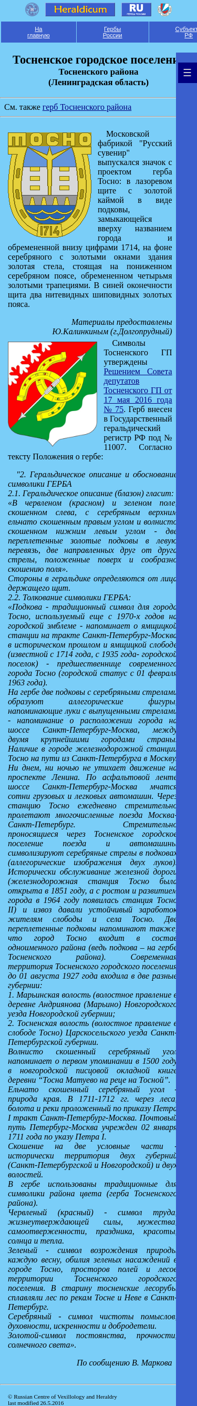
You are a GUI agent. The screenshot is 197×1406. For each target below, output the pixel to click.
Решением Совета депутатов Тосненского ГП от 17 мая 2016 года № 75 (137, 390)
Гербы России (112, 32)
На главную (38, 32)
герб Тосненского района (87, 106)
